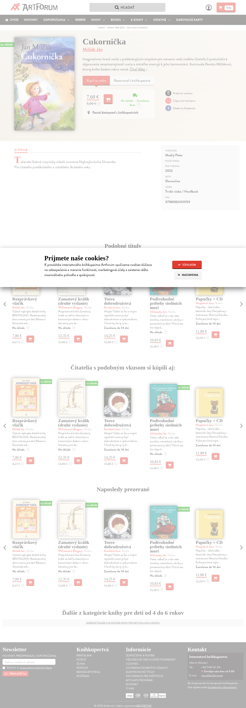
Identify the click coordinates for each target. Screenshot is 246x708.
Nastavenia (188, 275)
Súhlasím (187, 265)
